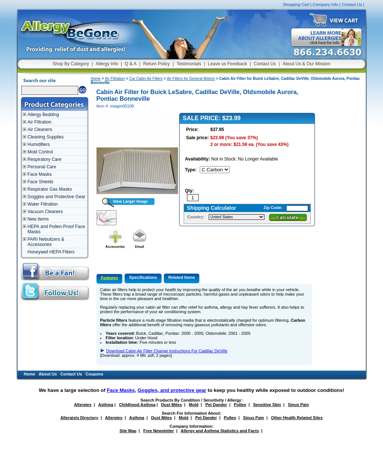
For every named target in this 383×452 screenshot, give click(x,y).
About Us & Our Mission (306, 63)
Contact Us (351, 4)
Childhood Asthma (137, 404)
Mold (194, 404)
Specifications (143, 277)
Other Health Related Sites (296, 417)
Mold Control (40, 152)
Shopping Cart (296, 4)
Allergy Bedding (43, 114)
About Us (48, 374)
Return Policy (156, 63)
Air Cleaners (40, 129)
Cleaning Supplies (46, 137)
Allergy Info (107, 63)
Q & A (131, 63)
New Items (38, 219)
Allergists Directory (79, 417)
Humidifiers (39, 144)
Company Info (325, 4)
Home (96, 79)
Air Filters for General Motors (191, 79)
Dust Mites (171, 404)
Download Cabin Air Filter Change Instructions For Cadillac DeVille (166, 351)
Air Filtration (40, 122)
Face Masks (40, 174)
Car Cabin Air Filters (145, 79)
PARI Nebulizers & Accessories (46, 242)
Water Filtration (43, 204)
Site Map (128, 430)
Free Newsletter (158, 430)
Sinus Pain (298, 404)
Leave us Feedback (227, 63)
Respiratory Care (45, 159)
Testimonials (189, 63)
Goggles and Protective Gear (57, 196)
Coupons (95, 374)
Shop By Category (71, 63)
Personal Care (42, 166)
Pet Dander (216, 404)
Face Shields (40, 181)
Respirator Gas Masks (50, 189)
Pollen (240, 404)
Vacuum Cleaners (45, 211)
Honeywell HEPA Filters (51, 252)
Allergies (82, 404)
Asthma (105, 404)
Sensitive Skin (267, 404)
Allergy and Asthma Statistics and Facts (220, 430)
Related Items (181, 277)
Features (109, 277)
